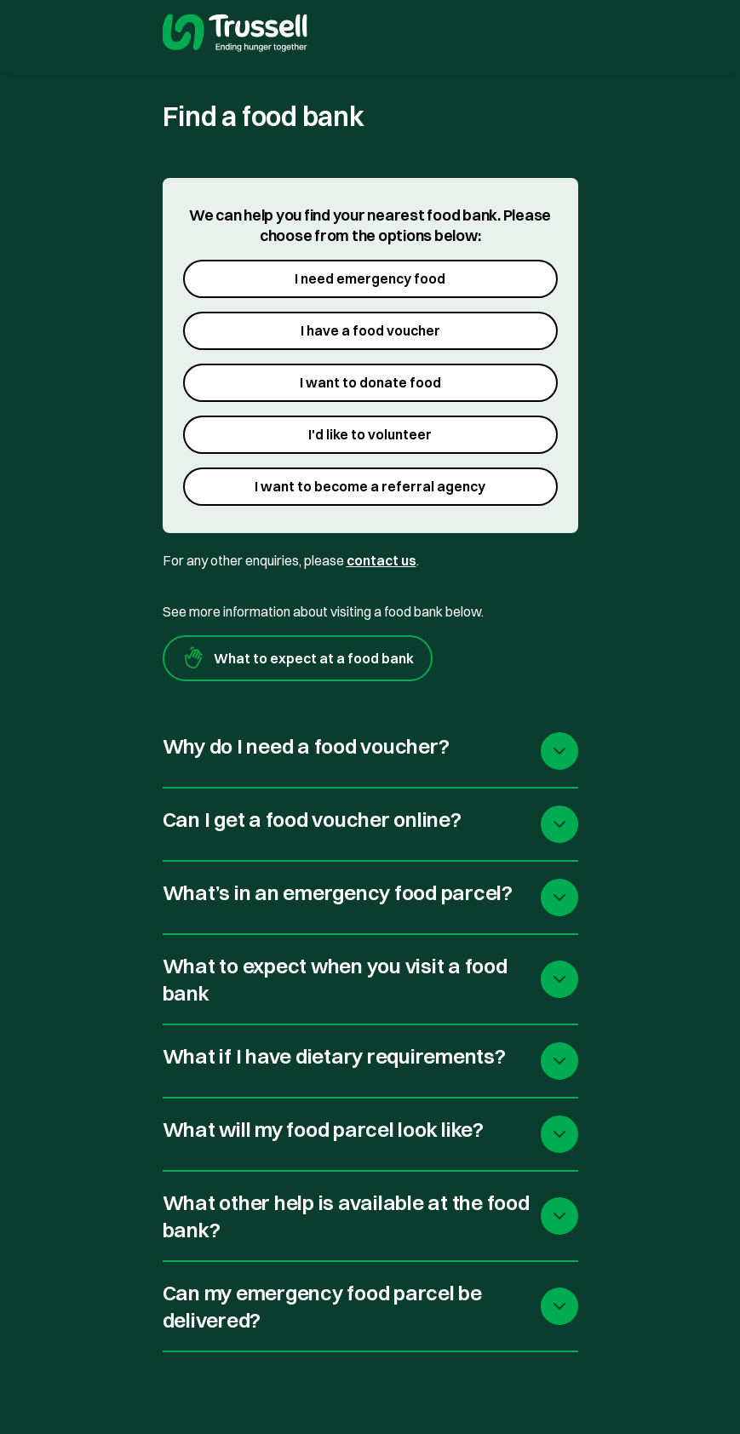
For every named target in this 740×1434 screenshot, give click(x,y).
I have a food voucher (370, 330)
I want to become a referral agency (370, 486)
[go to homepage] (235, 35)
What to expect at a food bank (297, 658)
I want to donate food (370, 382)
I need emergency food (370, 278)
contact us (381, 560)
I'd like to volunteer (370, 434)
